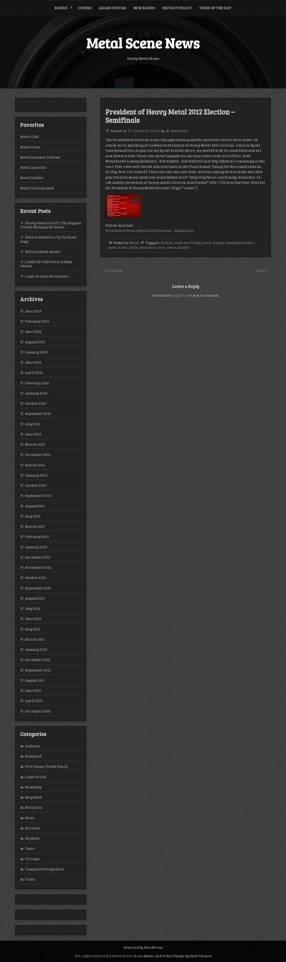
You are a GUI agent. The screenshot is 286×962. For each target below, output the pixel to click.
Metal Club (29, 136)
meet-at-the (117, 247)
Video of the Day (215, 7)
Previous (114, 270)
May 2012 (32, 629)
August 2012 (35, 598)
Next (261, 270)
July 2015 (32, 424)
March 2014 (35, 465)
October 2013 (35, 485)
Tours (29, 848)
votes (171, 247)
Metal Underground (37, 188)
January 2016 (36, 393)
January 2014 (36, 475)
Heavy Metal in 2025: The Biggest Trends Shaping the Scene (50, 225)
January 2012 (36, 649)
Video (30, 879)
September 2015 (38, 413)
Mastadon (33, 787)
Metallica (33, 807)
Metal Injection (33, 167)
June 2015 (33, 434)
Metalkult (178, 131)
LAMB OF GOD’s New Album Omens (46, 263)
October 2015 (35, 403)
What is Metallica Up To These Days (48, 239)
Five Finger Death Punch (46, 766)
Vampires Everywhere (44, 869)
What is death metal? (43, 251)
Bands (60, 7)
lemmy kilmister (239, 242)
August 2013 (35, 506)
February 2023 (37, 321)
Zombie (183, 247)
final (206, 242)
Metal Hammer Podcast (40, 157)
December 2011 (37, 659)
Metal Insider (32, 177)
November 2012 (38, 567)
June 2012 (33, 618)
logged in (180, 295)
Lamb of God (35, 776)
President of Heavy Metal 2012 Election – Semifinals (149, 230)
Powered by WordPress (143, 947)
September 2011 (38, 670)
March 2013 (35, 526)
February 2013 (37, 536)
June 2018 (33, 362)
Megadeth (33, 797)
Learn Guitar (112, 7)
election (166, 242)
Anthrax (32, 746)
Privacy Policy (177, 7)
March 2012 (35, 639)
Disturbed (33, 756)
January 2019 (36, 352)
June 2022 (33, 331)
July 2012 (32, 608)
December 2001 (38, 711)
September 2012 (38, 588)
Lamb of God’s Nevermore (47, 276)
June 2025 (33, 311)
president (147, 247)
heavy (218, 242)
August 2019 (35, 342)
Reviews (32, 828)
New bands (144, 7)
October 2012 (35, 577)
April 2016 (34, 372)
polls (133, 247)
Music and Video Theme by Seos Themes (177, 955)
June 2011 (33, 690)
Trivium (32, 858)
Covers (84, 7)
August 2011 (34, 680)
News (134, 242)
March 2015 (35, 444)
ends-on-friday (187, 242)
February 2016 (37, 383)
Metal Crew (30, 147)
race (161, 247)
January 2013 (36, 547)
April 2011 (34, 700)
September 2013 (38, 495)
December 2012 (37, 557)
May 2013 (32, 516)
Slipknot (32, 838)
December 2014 (38, 454)
